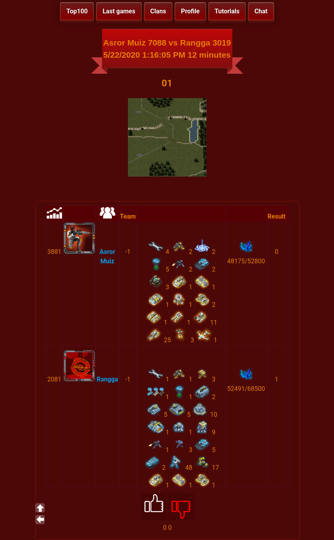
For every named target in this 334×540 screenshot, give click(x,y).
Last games (118, 11)
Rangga (107, 379)
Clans (158, 11)
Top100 (77, 11)
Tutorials (227, 11)
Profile (190, 11)
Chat (260, 11)
